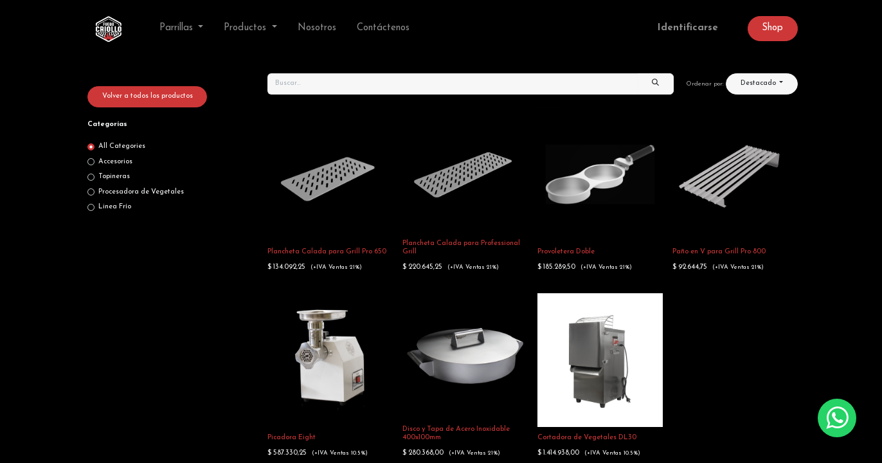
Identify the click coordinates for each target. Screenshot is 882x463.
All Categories (121, 146)
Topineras (114, 176)
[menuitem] (316, 28)
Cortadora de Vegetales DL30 (586, 437)
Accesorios (115, 161)
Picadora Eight (291, 437)
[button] (762, 84)
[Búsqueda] (656, 84)
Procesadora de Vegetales (141, 191)
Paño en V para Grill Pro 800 (719, 251)
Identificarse (688, 28)
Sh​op (772, 28)
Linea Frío (114, 206)
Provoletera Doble (566, 251)
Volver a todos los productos (147, 96)
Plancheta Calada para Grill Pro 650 (326, 251)
